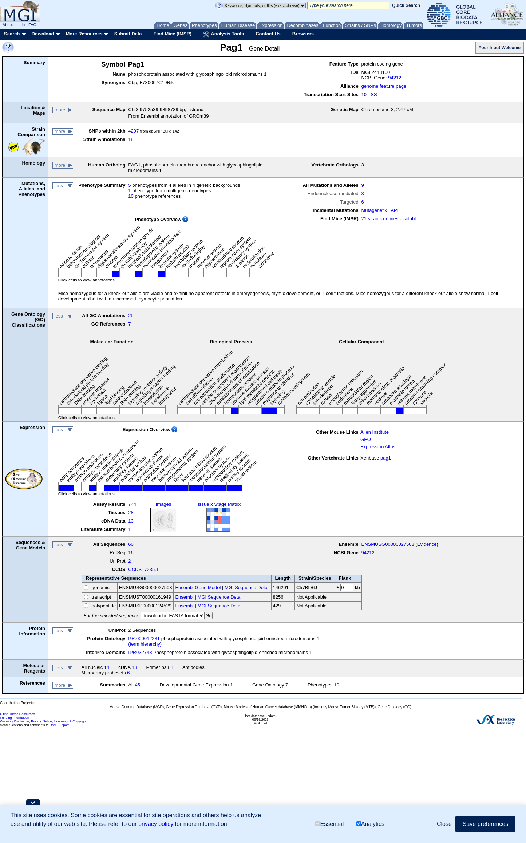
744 (132, 504)
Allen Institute (374, 432)
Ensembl (184, 597)
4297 (133, 131)
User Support (59, 725)
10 (130, 196)
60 (130, 544)
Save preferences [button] (485, 824)
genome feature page (384, 86)
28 (130, 512)
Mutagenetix (374, 210)
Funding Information (14, 718)
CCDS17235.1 (143, 569)
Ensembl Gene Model (198, 587)
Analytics (370, 824)
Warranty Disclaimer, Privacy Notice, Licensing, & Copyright (43, 721)
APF (395, 210)
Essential (329, 824)
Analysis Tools (223, 34)
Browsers (303, 33)
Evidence (426, 544)
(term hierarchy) (145, 644)
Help (20, 25)
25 (130, 315)
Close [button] (444, 824)
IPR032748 (140, 652)
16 (130, 552)
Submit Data (128, 33)
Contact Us (268, 33)
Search (12, 33)
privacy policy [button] (155, 824)
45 (137, 685)
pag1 (385, 458)
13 (130, 521)
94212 (394, 77)
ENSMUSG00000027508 (387, 544)
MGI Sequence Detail (247, 587)
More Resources (84, 33)
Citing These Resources (17, 714)
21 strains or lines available (390, 218)
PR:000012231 (144, 638)
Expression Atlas (377, 446)
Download (42, 33)
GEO (365, 439)
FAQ (32, 25)
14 (106, 667)
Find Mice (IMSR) (172, 33)
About (8, 25)
